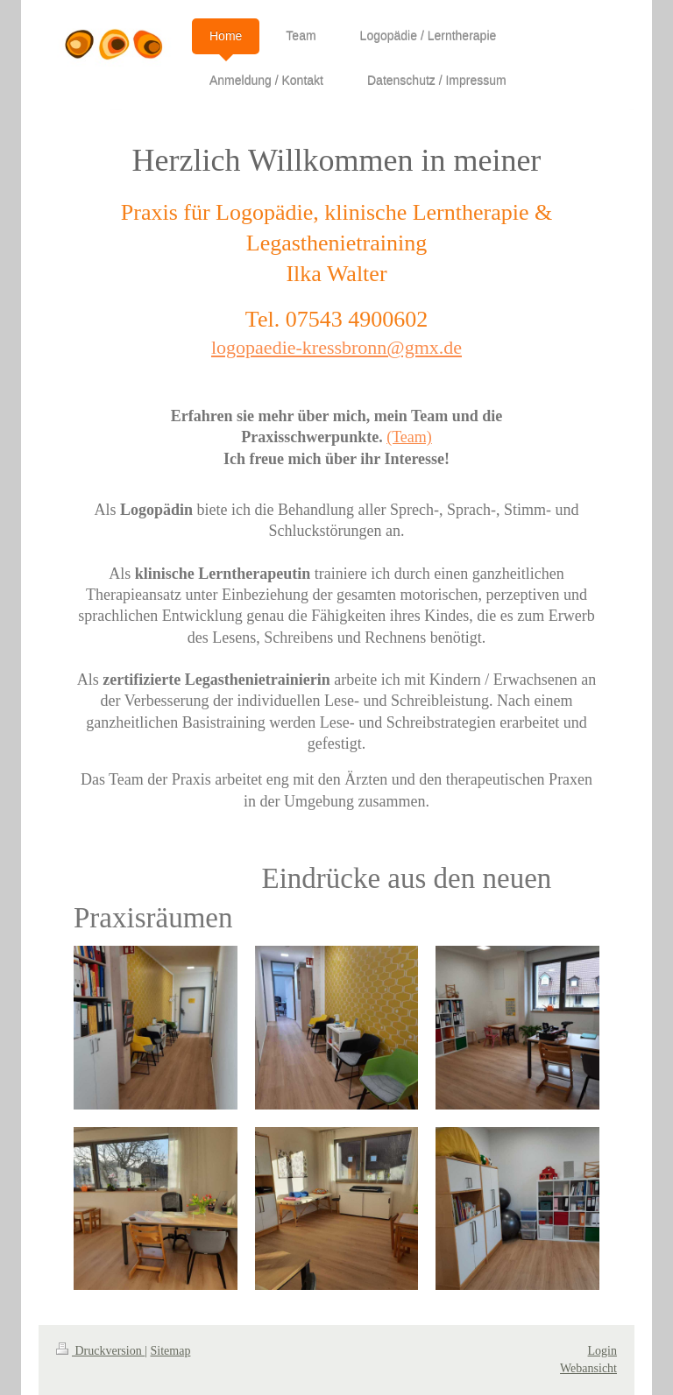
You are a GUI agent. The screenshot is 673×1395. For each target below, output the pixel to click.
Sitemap (171, 1350)
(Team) (409, 437)
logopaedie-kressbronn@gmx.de (336, 347)
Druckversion (100, 1350)
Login (602, 1350)
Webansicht (588, 1368)
